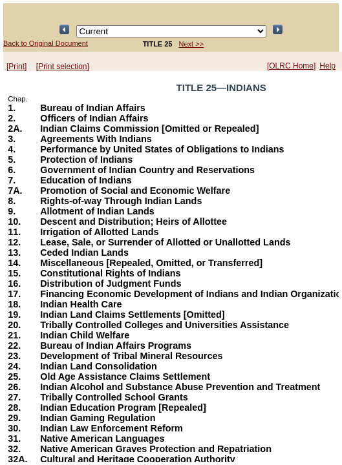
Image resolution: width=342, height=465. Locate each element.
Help (327, 65)
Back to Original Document (45, 43)
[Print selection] (62, 66)
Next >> (191, 44)
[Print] (16, 66)
